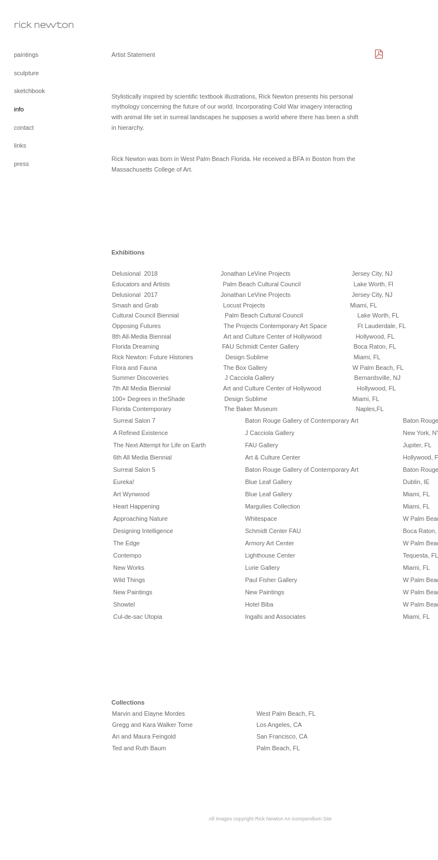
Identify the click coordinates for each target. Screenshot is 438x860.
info (19, 109)
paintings (26, 54)
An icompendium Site (308, 819)
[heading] (42, 24)
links (20, 145)
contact (23, 127)
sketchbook (29, 90)
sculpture (26, 73)
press (21, 163)
